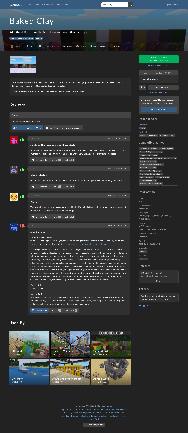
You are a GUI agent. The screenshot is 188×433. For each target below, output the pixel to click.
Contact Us (78, 409)
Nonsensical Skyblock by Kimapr (151, 158)
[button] (175, 4)
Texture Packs (47, 4)
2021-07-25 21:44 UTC (116, 168)
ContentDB (15, 4)
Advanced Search (116, 412)
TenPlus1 (143, 251)
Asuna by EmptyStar (166, 149)
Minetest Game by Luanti (148, 149)
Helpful (56, 160)
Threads (74, 416)
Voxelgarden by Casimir (148, 168)
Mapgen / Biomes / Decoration (21, 38)
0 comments (39, 160)
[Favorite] (142, 87)
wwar (32, 168)
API (64, 412)
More (158, 281)
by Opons (158, 297)
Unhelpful (69, 160)
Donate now (158, 109)
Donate (123, 409)
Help (67, 4)
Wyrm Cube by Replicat (148, 180)
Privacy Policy (85, 412)
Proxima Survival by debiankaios (151, 183)
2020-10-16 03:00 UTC (116, 138)
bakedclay (143, 259)
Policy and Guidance (109, 409)
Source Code (94, 419)
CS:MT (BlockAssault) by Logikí (150, 171)
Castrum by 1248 (170, 158)
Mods (28, 4)
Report (143, 305)
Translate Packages (116, 416)
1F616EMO (35, 195)
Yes (16, 127)
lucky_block (153, 135)
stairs (172, 135)
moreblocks (164, 135)
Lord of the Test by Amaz (148, 155)
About (69, 409)
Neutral (27, 127)
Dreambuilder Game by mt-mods (151, 174)
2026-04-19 (155, 274)
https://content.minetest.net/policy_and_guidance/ (84, 244)
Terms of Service (92, 409)
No (38, 127)
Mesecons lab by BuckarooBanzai (151, 165)
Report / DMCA (100, 412)
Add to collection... (163, 87)
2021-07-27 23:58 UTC (116, 225)
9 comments (39, 310)
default (142, 128)
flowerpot (143, 135)
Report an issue (54, 127)
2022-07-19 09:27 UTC (116, 195)
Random (59, 4)
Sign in (168, 4)
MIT (141, 226)
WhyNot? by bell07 (162, 177)
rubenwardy (106, 405)
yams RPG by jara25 (146, 177)
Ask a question (74, 127)
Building (39, 38)
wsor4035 (35, 225)
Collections (85, 416)
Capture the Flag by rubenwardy (151, 152)
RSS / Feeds (73, 412)
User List (65, 416)
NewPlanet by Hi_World (148, 161)
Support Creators (99, 416)
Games (36, 4)
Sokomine (34, 138)
